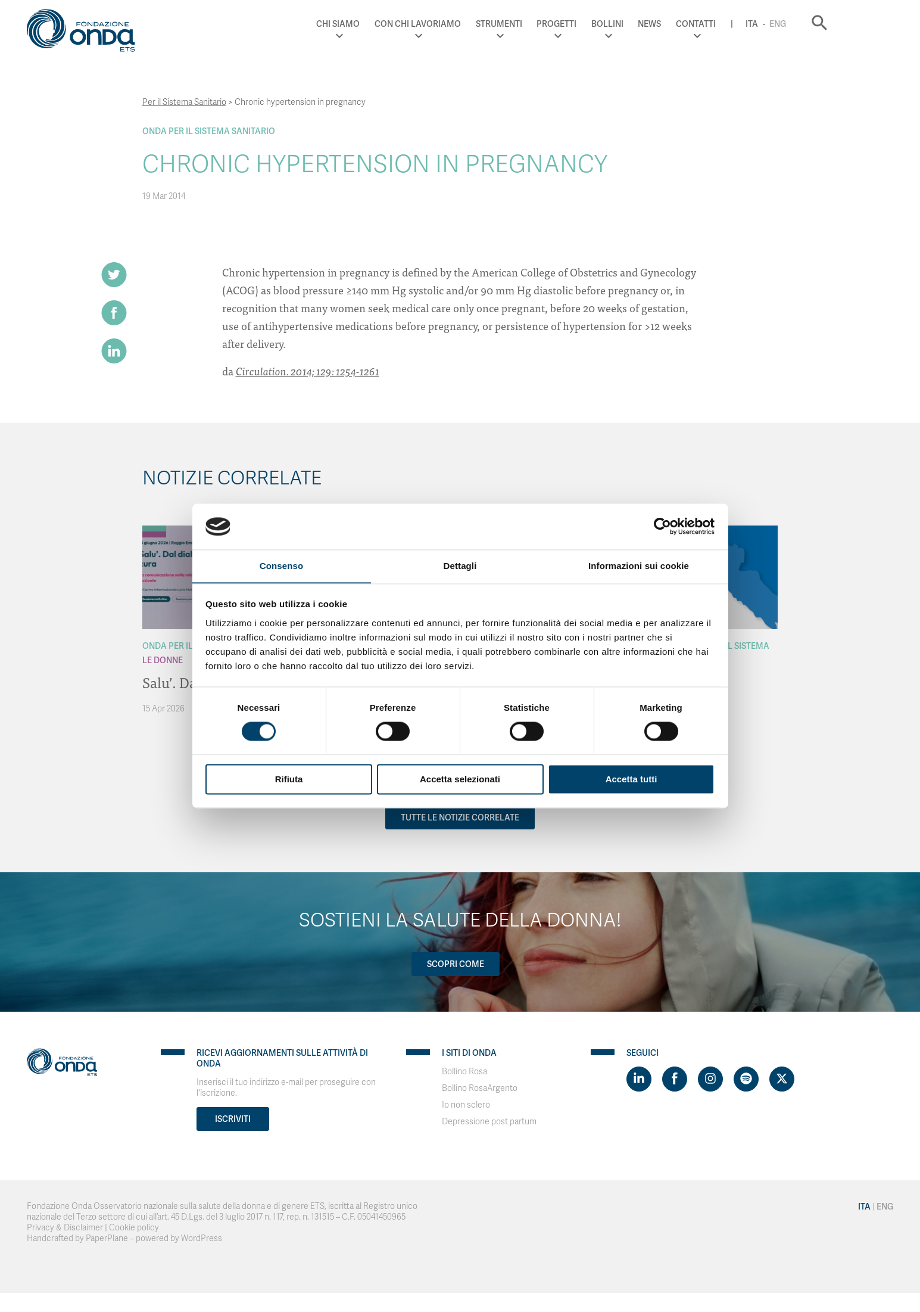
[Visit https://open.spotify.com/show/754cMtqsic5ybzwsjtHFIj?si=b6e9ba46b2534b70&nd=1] (746, 1079)
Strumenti (550, 23)
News (701, 23)
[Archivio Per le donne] (154, 534)
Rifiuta (289, 780)
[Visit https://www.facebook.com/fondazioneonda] (675, 1079)
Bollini (659, 23)
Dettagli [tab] (460, 566)
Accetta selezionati (460, 780)
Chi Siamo (389, 23)
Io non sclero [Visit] (466, 1105)
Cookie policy (134, 1228)
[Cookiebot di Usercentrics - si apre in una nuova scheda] (662, 526)
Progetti (608, 23)
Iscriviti (233, 1119)
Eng (829, 23)
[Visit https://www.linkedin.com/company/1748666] (639, 1079)
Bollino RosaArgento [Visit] (479, 1088)
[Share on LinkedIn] (114, 352)
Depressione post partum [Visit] (489, 1122)
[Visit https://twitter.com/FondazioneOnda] (782, 1079)
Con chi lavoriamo (469, 23)
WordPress (201, 1238)
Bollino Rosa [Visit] (464, 1072)
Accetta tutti (631, 780)
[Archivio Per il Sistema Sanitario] (154, 528)
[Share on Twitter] (114, 275)
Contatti (748, 23)
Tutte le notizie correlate (460, 817)
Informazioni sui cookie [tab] (638, 566)
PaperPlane (107, 1238)
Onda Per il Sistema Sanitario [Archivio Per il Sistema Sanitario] (208, 131)
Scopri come (455, 964)
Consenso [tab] (281, 566)
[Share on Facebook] (114, 313)
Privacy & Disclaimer (65, 1228)
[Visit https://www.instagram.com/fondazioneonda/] (710, 1079)
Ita (803, 23)
